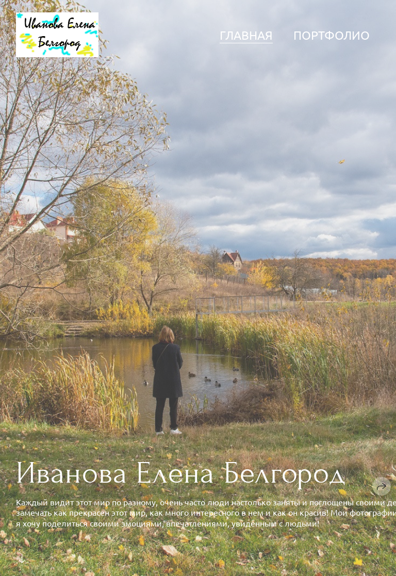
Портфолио (331, 34)
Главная (246, 34)
